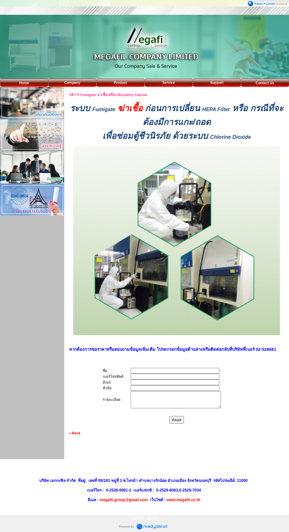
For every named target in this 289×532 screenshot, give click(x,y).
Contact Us (265, 83)
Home (24, 83)
